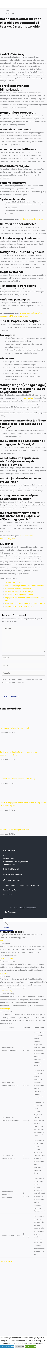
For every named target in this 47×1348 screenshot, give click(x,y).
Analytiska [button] (4, 973)
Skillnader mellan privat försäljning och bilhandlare (24, 586)
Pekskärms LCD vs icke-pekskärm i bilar (15, 829)
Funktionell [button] (4, 941)
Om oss (6, 856)
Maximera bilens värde (14, 583)
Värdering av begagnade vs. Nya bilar (20, 595)
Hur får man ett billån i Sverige (31, 219)
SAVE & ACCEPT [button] (6, 1261)
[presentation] (17, 689)
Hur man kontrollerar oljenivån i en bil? (15, 728)
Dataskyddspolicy (7, 1346)
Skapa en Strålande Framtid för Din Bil (19, 606)
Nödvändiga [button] (5, 1009)
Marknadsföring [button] (6, 991)
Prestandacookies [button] (7, 958)
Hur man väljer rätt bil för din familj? (19, 592)
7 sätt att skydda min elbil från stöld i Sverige (18, 779)
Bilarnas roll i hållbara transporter (18, 589)
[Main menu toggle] (44, 4)
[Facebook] (10, 912)
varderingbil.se (27, 398)
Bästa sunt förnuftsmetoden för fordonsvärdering (25, 603)
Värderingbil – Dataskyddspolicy (16, 862)
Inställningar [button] (19, 1346)
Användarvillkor (9, 865)
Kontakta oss (8, 859)
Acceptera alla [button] (30, 1346)
